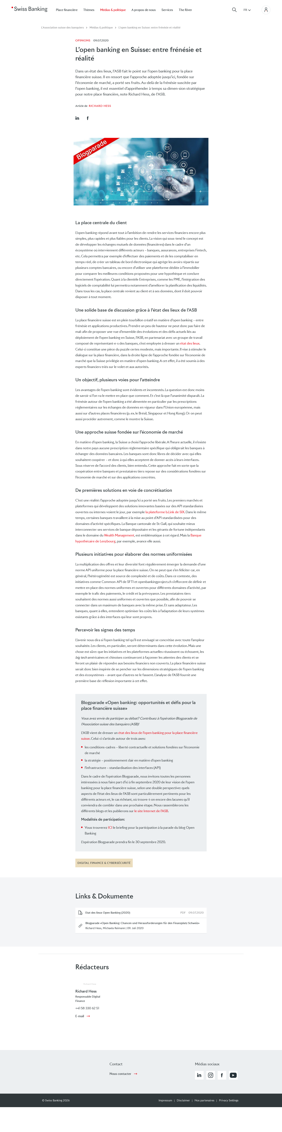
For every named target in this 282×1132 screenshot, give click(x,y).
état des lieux (189, 343)
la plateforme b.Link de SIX (164, 512)
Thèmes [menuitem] (88, 10)
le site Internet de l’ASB (151, 811)
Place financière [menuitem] (67, 10)
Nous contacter (120, 1074)
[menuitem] (188, 10)
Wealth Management (119, 535)
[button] (77, 118)
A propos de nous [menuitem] (143, 10)
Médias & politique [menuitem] (113, 10)
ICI (110, 827)
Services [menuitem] (167, 10)
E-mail (79, 1016)
